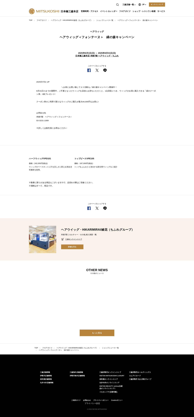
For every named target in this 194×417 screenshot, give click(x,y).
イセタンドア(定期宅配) (108, 392)
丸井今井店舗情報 (46, 383)
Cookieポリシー (117, 400)
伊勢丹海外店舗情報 (77, 376)
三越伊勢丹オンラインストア (110, 372)
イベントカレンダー (109, 11)
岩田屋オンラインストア (108, 379)
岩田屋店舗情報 (46, 379)
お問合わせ (87, 400)
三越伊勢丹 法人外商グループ (140, 379)
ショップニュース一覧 (105, 20)
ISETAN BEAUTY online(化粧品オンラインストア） (111, 387)
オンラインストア (157, 4)
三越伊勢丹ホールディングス (140, 372)
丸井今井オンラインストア (109, 383)
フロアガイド (125, 11)
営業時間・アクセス (90, 11)
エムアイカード (135, 376)
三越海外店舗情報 (76, 372)
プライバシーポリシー (101, 400)
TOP (30, 20)
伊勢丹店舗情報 (46, 376)
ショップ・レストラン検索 (144, 11)
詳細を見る (72, 247)
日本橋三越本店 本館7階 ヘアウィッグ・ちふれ (97, 56)
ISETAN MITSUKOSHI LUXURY (111, 376)
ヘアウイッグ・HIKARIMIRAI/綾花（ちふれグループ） (71, 20)
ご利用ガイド (76, 400)
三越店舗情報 (45, 372)
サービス (161, 11)
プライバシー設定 (92, 403)
